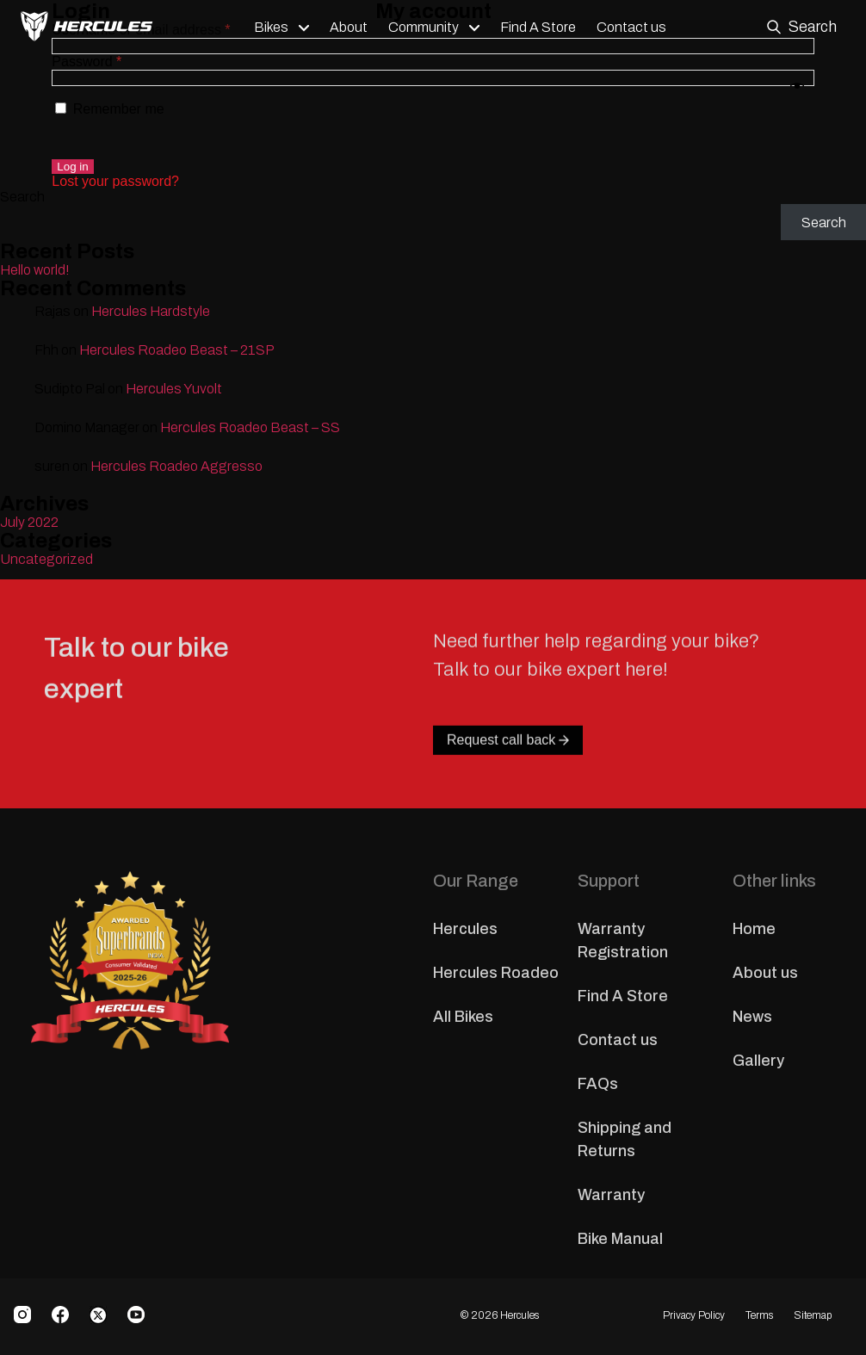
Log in (72, 166)
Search (22, 196)
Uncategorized (46, 559)
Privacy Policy (694, 1315)
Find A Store (542, 28)
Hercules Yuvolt (174, 388)
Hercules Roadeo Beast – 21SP (177, 350)
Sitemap (813, 1315)
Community (428, 28)
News (752, 1016)
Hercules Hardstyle (150, 311)
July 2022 (29, 522)
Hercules (465, 928)
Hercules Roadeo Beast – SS (250, 427)
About (353, 28)
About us (765, 972)
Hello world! (35, 270)
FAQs (598, 1083)
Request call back (508, 777)
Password (86, 61)
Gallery (758, 1060)
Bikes (275, 28)
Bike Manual (620, 1238)
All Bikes (463, 1016)
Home (754, 928)
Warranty (611, 1194)
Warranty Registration (623, 940)
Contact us (636, 28)
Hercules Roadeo (496, 972)
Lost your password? (115, 181)
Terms (759, 1315)
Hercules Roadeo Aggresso (176, 466)
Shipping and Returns (624, 1139)
